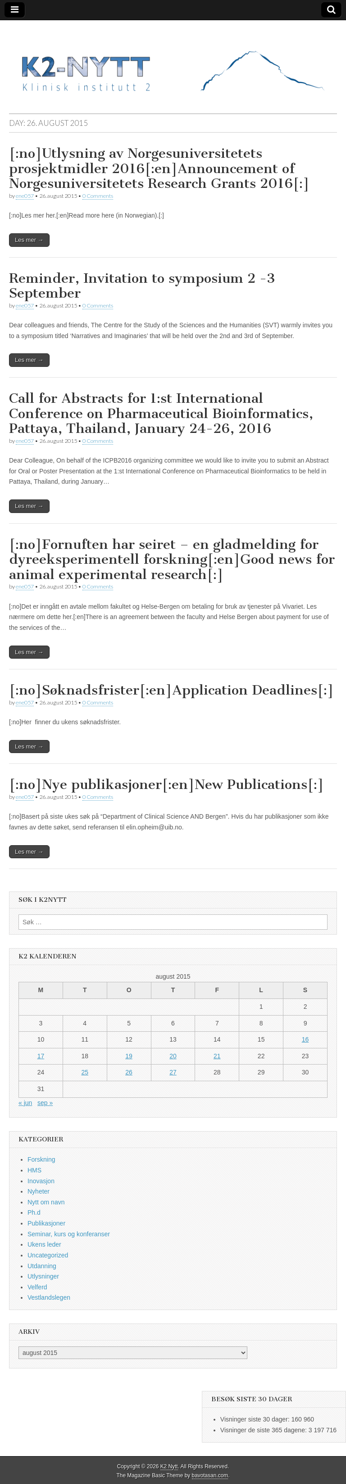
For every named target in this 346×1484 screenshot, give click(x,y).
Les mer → (29, 239)
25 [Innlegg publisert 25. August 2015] (84, 1072)
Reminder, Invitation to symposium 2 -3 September (142, 286)
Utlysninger (43, 1276)
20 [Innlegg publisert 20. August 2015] (173, 1056)
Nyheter (38, 1191)
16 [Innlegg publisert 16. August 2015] (305, 1039)
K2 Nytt (169, 1466)
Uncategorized (47, 1255)
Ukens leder (44, 1244)
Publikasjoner (46, 1223)
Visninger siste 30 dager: (255, 1419)
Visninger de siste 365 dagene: (264, 1430)
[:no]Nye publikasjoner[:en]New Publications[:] (166, 784)
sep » (45, 1102)
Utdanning (41, 1266)
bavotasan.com (210, 1475)
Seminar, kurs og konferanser (68, 1234)
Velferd (37, 1287)
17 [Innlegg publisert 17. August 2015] (41, 1056)
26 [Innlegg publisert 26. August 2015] (128, 1072)
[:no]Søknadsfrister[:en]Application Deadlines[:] (171, 690)
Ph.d (34, 1212)
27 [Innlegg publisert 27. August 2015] (173, 1072)
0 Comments (97, 195)
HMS (34, 1170)
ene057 (25, 195)
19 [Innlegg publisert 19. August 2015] (128, 1056)
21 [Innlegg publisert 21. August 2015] (217, 1056)
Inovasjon (41, 1181)
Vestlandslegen (48, 1297)
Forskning (41, 1159)
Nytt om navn (45, 1202)
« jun (25, 1102)
